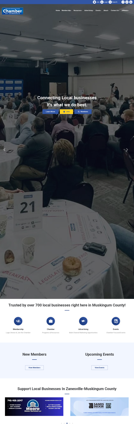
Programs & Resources (50, 333)
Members (83, 117)
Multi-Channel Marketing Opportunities (83, 333)
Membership (66, 10)
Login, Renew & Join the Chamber (18, 333)
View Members (34, 368)
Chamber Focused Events (115, 333)
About (106, 10)
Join (98, 2)
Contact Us (115, 10)
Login (106, 2)
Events (98, 10)
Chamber (51, 329)
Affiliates (125, 10)
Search (114, 2)
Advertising (88, 10)
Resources (77, 10)
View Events (99, 368)
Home (58, 10)
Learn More (50, 117)
